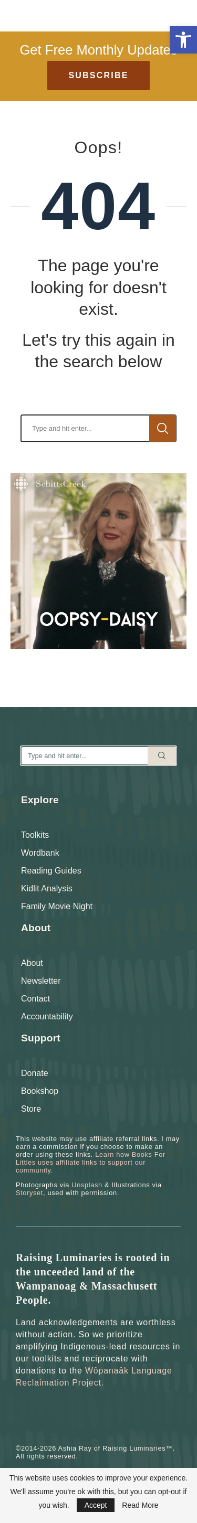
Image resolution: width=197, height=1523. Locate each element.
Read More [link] (140, 1505)
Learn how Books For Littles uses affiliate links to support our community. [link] (90, 1162)
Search (162, 428)
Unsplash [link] (86, 1185)
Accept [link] (96, 1505)
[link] (183, 40)
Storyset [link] (29, 1193)
